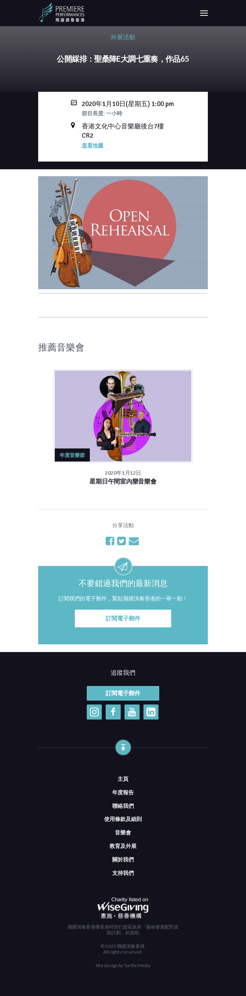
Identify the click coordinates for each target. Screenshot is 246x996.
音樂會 (123, 832)
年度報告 (123, 792)
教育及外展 (123, 846)
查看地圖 (92, 145)
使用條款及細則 (123, 819)
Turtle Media (137, 965)
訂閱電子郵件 (123, 618)
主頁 (123, 778)
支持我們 (123, 873)
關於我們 (123, 859)
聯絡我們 (123, 805)
